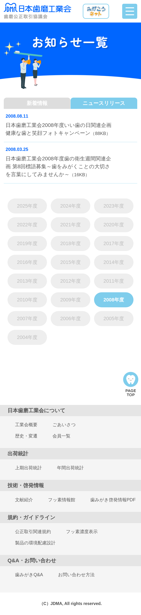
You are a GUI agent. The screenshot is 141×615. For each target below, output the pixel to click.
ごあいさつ (64, 424)
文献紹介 (24, 499)
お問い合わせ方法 (76, 574)
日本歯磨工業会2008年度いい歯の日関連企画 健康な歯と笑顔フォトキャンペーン (58, 129)
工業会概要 (26, 424)
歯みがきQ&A (29, 574)
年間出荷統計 (70, 467)
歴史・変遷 (26, 435)
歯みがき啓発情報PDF (113, 499)
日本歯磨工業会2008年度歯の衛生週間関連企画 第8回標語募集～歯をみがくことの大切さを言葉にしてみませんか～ (58, 167)
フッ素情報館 (61, 499)
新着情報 (37, 103)
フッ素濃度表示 (82, 531)
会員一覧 (61, 435)
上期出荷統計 (28, 467)
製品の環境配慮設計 (35, 542)
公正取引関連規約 (33, 531)
